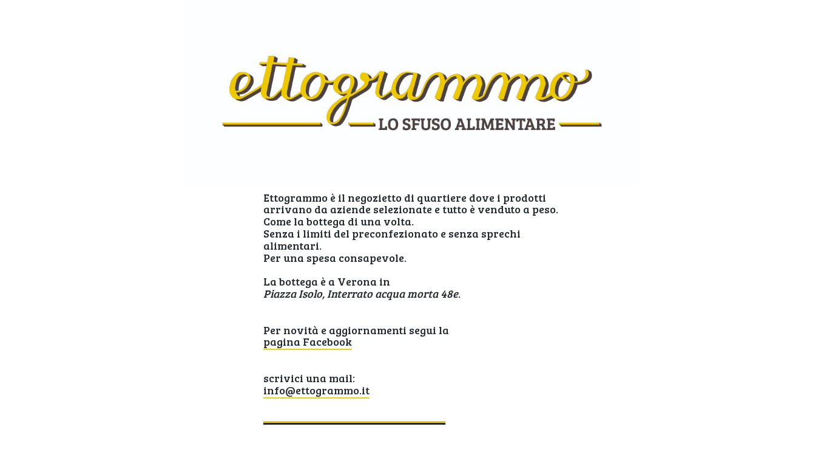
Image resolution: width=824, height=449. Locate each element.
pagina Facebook (307, 341)
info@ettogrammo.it (316, 390)
